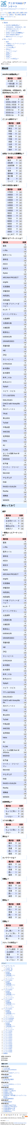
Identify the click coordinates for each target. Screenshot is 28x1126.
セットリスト (9, 978)
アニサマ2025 (7, 970)
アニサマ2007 (7, 1048)
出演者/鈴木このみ (9, 1110)
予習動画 (8, 974)
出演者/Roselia (8, 1094)
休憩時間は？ (10, 45)
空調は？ (9, 57)
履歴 (21, 12)
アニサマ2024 (7, 980)
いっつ (7, 1120)
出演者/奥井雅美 (8, 1079)
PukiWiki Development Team (20, 1123)
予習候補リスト (10, 975)
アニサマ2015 (7, 1036)
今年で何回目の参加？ (13, 34)
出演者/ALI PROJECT (10, 1106)
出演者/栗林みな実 (9, 1108)
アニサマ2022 (15, 3)
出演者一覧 (9, 969)
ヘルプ (5, 16)
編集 (9, 12)
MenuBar (6, 1086)
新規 (11, 14)
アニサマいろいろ (9, 966)
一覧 (15, 14)
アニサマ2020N (8, 1020)
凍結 (13, 12)
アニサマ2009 (7, 1045)
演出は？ (9, 49)
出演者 (7, 972)
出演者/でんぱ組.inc (9, 1090)
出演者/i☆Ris (7, 1092)
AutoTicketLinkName (9, 1069)
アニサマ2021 (7, 1009)
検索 (19, 14)
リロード (4, 14)
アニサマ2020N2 (8, 1018)
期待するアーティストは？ (14, 36)
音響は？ (9, 53)
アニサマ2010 (7, 1044)
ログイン (11, 16)
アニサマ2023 (7, 989)
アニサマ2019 (7, 1021)
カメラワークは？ (11, 51)
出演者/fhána (7, 1111)
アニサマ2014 (7, 1037)
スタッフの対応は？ (12, 58)
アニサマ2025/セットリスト (12, 1084)
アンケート (9, 967)
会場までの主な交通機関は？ (15, 33)
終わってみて (8, 39)
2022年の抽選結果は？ (13, 25)
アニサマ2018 (7, 1031)
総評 (7, 42)
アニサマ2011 (7, 1042)
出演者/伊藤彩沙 (8, 1089)
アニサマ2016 (7, 1034)
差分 (17, 12)
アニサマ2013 (7, 1039)
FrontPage (6, 1068)
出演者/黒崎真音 (8, 1098)
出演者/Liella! (7, 1076)
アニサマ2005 (7, 1052)
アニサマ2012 (7, 1040)
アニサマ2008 (7, 1047)
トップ (3, 12)
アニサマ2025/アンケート (11, 1073)
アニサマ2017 (7, 1032)
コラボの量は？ (11, 47)
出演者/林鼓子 (7, 1102)
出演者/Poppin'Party (9, 1105)
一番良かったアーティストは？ (16, 43)
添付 (25, 12)
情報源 (5, 1053)
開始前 (6, 22)
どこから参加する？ (12, 31)
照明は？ (9, 55)
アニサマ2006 (7, 1050)
